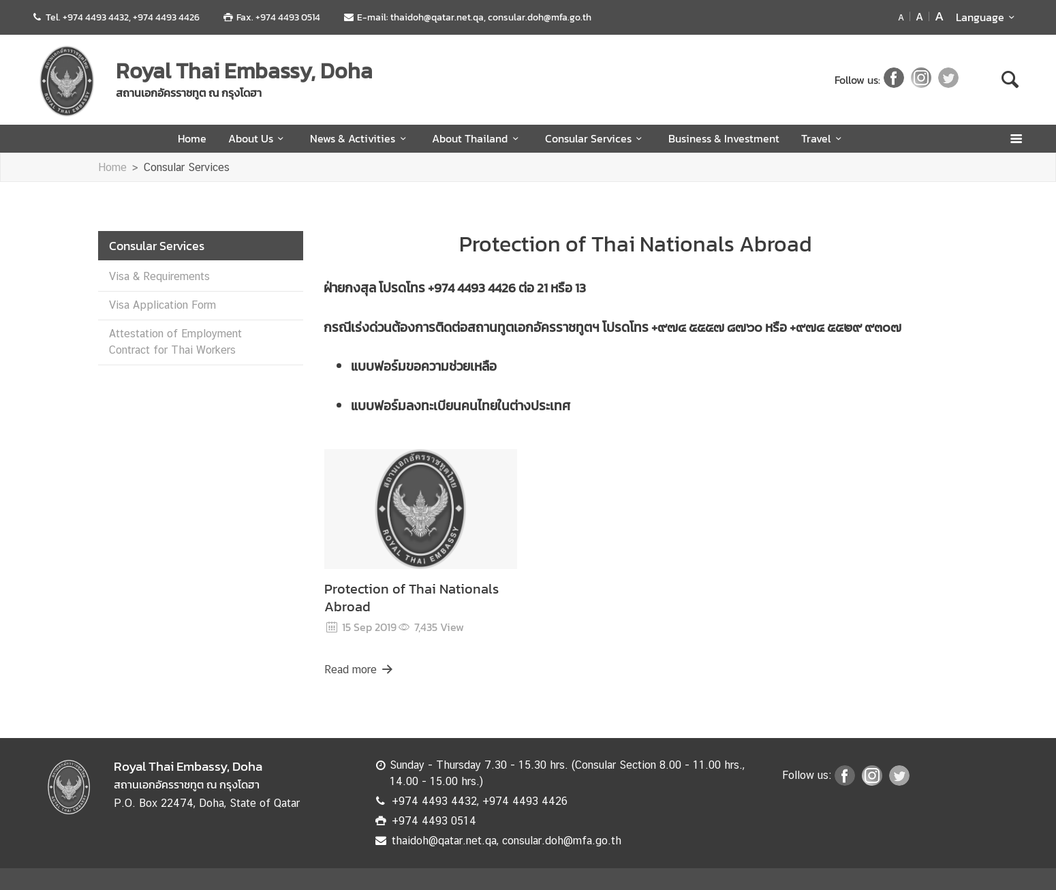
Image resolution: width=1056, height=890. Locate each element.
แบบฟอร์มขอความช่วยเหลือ (424, 366)
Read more (359, 669)
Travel (823, 138)
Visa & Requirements (159, 276)
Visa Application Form (162, 304)
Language (987, 17)
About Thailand (477, 138)
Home (192, 138)
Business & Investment (723, 138)
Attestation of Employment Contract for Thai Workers (175, 341)
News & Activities (360, 138)
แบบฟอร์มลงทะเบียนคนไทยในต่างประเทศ (460, 406)
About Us (258, 138)
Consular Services (596, 138)
